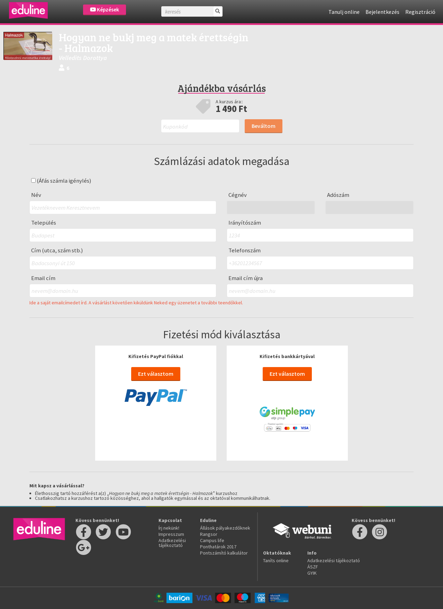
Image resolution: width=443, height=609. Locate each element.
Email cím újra (245, 278)
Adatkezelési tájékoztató (172, 542)
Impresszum (171, 534)
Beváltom (263, 125)
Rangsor (208, 534)
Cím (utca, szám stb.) (57, 250)
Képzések (104, 9)
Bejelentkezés (382, 11)
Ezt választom (155, 373)
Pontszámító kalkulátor (224, 553)
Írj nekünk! (169, 528)
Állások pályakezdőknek (225, 528)
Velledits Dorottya (83, 58)
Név (36, 195)
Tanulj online (344, 11)
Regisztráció (420, 11)
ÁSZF (312, 567)
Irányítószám (244, 223)
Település (43, 223)
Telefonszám (244, 250)
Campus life (212, 540)
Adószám (338, 195)
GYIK (312, 573)
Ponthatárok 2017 (218, 546)
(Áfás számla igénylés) (61, 181)
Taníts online (276, 560)
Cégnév (237, 195)
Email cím (43, 278)
